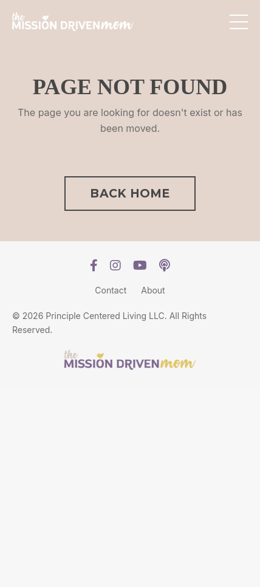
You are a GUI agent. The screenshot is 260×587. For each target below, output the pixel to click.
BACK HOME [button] (129, 193)
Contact (110, 290)
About (153, 290)
